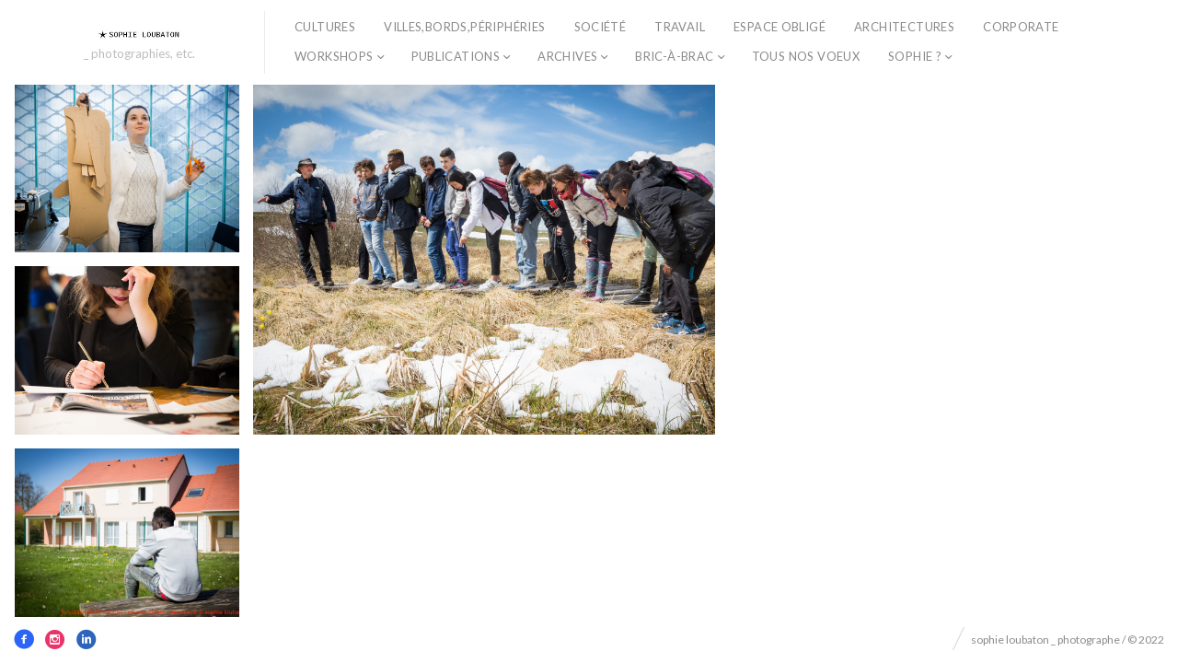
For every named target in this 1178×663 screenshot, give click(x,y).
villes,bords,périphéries (464, 26)
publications (456, 56)
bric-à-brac (674, 56)
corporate (1021, 26)
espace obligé (779, 26)
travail (679, 26)
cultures (324, 26)
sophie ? (914, 56)
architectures (904, 26)
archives (567, 56)
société (600, 26)
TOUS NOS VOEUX (806, 56)
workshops (334, 56)
